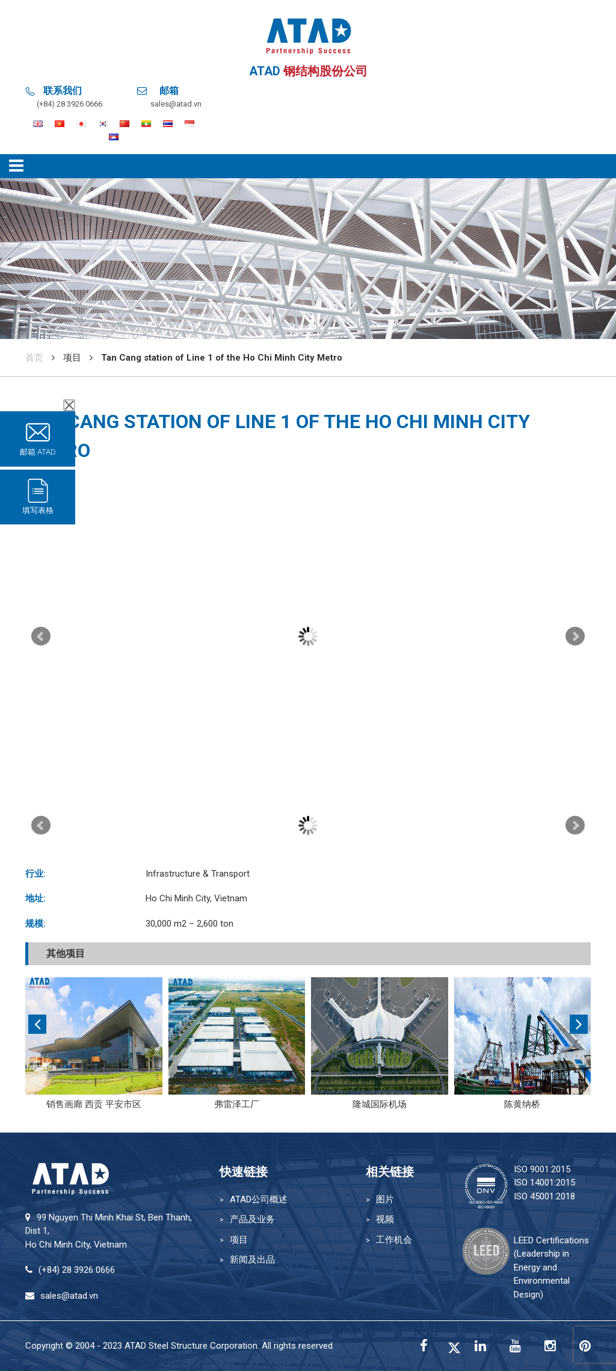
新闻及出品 (252, 1259)
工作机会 (394, 1239)
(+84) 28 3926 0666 (69, 103)
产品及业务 (252, 1219)
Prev (41, 636)
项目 (239, 1239)
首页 (34, 357)
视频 (385, 1219)
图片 (385, 1199)
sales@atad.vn (176, 103)
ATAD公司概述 (259, 1199)
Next (575, 636)
